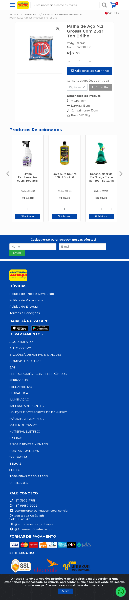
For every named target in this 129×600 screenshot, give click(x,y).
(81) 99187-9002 (23, 505)
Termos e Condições (24, 313)
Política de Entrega (23, 306)
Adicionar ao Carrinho (90, 71)
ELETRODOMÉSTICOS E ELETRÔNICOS (38, 374)
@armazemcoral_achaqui (31, 524)
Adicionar (28, 216)
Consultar (100, 87)
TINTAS (15, 470)
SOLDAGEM (18, 457)
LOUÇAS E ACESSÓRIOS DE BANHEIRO (38, 412)
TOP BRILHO (83, 47)
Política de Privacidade (26, 300)
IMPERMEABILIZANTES (26, 406)
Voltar (112, 13)
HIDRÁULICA (18, 393)
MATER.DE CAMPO (23, 425)
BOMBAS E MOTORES (25, 361)
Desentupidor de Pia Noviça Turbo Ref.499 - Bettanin (101, 177)
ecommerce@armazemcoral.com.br (39, 510)
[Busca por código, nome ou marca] (65, 5)
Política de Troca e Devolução (31, 293)
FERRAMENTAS (20, 386)
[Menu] (12, 5)
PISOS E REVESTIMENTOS (28, 444)
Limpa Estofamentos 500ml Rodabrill (27, 177)
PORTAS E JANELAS (24, 450)
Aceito (65, 591)
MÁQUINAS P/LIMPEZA (26, 418)
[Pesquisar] (104, 5)
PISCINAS (16, 438)
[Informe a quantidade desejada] (79, 61)
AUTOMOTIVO (20, 348)
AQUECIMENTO (21, 342)
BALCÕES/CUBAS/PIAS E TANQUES (35, 354)
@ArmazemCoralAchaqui (30, 529)
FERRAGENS (18, 380)
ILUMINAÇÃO (19, 399)
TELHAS (15, 463)
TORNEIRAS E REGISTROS (28, 476)
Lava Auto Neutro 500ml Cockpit (64, 175)
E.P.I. (12, 367)
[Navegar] (8, 174)
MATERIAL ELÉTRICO (24, 431)
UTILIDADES (18, 482)
